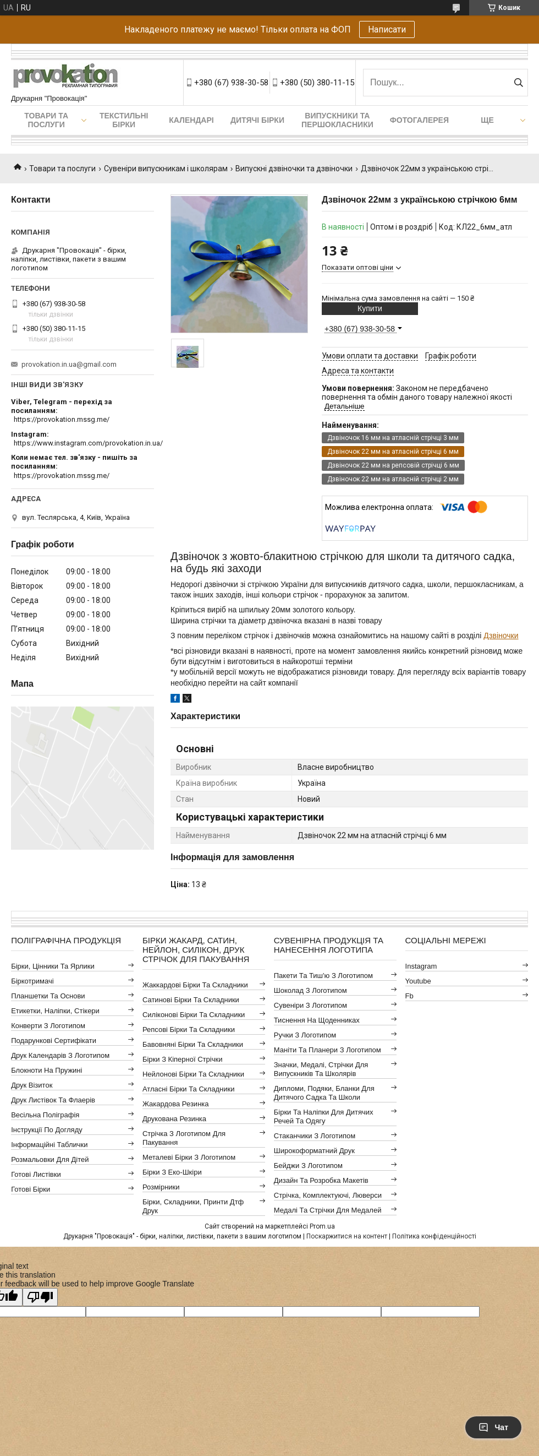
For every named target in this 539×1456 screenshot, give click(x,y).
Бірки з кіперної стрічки (182, 1059)
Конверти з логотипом (48, 1026)
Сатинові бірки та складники (190, 1000)
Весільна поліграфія (45, 1115)
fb (409, 996)
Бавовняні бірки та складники (192, 1044)
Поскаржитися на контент (346, 1236)
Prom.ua (322, 1226)
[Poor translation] (40, 1297)
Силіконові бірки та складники (193, 1014)
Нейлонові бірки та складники (193, 1074)
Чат (493, 1427)
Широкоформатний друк (314, 1151)
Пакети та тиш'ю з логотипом (323, 975)
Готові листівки (36, 1174)
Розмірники (161, 1187)
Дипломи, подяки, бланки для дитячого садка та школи (324, 1092)
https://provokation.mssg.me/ (61, 419)
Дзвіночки (500, 635)
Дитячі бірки (257, 120)
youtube (418, 981)
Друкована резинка (174, 1119)
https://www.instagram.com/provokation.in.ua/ (88, 443)
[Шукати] (518, 82)
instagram (421, 966)
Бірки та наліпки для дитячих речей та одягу (323, 1116)
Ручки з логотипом (305, 1035)
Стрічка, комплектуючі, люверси (328, 1195)
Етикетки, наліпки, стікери (55, 1011)
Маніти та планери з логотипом (327, 1050)
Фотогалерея (419, 120)
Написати (387, 29)
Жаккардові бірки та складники (195, 985)
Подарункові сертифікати (53, 1040)
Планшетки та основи (48, 996)
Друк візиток (31, 1085)
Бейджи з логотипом (308, 1165)
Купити (370, 308)
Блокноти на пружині (46, 1070)
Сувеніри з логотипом (310, 1005)
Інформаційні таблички (49, 1144)
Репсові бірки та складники (188, 1029)
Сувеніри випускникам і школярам (166, 168)
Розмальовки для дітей (50, 1159)
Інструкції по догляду (46, 1130)
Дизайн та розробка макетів (321, 1180)
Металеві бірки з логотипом (188, 1157)
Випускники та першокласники (337, 120)
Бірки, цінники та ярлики (53, 966)
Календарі (191, 120)
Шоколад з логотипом (310, 990)
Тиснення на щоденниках (317, 1020)
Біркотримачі (32, 981)
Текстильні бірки (124, 120)
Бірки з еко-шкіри (172, 1172)
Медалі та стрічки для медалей (328, 1210)
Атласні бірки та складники (188, 1089)
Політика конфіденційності (434, 1236)
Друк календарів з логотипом (60, 1055)
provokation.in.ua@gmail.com (69, 364)
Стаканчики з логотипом (314, 1136)
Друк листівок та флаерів (53, 1100)
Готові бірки (30, 1189)
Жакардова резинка (175, 1104)
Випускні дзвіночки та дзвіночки (294, 168)
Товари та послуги (46, 120)
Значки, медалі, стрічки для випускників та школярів (321, 1069)
